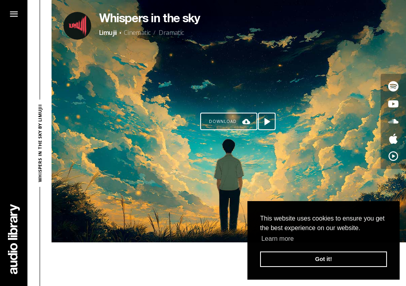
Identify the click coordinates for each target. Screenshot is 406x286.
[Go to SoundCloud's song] (393, 121)
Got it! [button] (323, 259)
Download (223, 121)
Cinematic (137, 32)
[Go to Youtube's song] (393, 104)
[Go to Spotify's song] (393, 86)
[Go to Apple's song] (393, 139)
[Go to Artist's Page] (77, 26)
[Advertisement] (228, 264)
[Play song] (267, 121)
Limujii (108, 32)
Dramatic (171, 32)
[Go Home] (14, 239)
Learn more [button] (277, 238)
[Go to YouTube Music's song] (393, 156)
